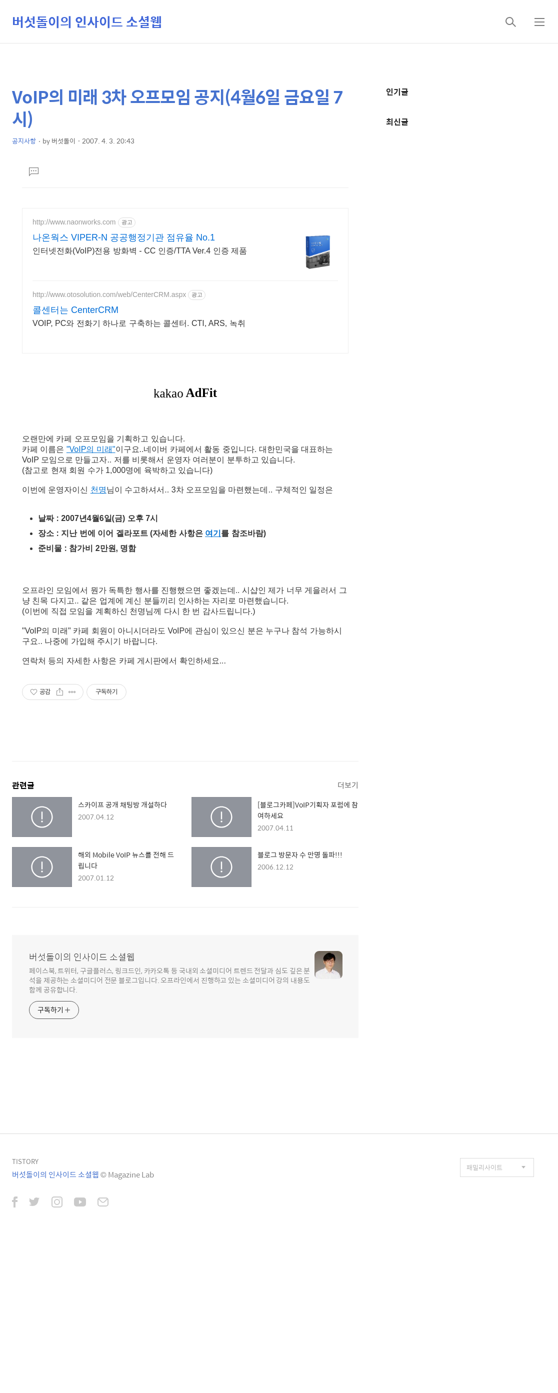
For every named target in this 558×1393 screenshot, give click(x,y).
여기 (213, 533)
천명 (98, 490)
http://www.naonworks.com (74, 222)
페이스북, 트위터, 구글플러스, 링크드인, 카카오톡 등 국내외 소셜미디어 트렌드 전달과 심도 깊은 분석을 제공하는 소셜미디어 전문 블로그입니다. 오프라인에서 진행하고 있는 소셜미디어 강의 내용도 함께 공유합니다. (169, 979)
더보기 (348, 784)
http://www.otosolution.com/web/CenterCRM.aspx (109, 294)
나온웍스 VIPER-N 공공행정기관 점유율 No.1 (123, 237)
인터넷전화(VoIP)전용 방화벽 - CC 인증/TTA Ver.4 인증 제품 (139, 250)
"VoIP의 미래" (91, 449)
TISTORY (25, 1161)
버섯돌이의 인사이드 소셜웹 (87, 22)
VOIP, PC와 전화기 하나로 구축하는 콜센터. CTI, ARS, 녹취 (139, 323)
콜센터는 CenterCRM (75, 310)
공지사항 (24, 141)
